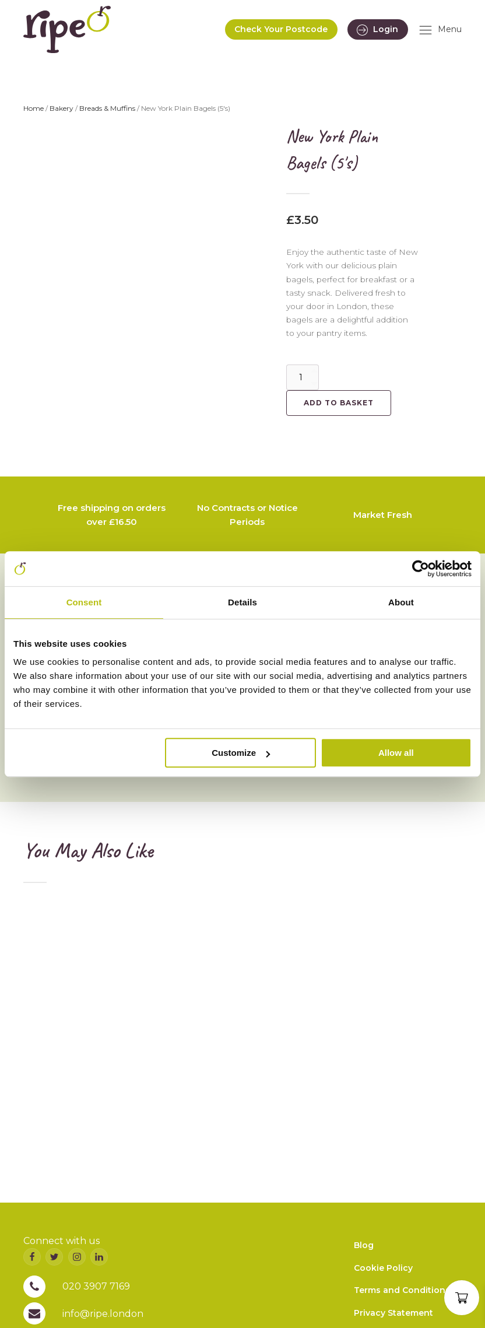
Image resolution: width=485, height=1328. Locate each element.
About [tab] (401, 602)
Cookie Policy (383, 1268)
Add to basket (339, 402)
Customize (241, 753)
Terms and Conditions (402, 1290)
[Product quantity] (302, 377)
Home (33, 108)
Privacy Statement (393, 1313)
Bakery (61, 108)
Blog (364, 1245)
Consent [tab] (84, 602)
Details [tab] (242, 602)
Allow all (396, 753)
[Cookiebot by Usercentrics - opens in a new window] (421, 568)
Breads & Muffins (107, 108)
